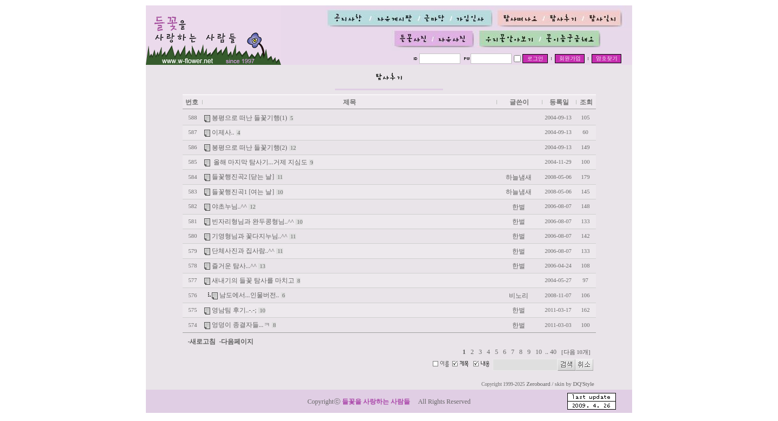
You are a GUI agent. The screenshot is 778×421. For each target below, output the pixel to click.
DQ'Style (583, 384)
